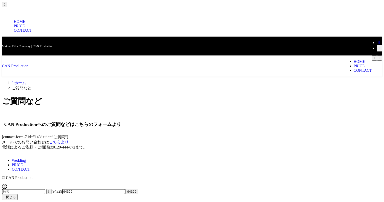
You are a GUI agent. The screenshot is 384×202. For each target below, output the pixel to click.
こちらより (59, 142)
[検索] (379, 48)
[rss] (379, 43)
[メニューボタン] (379, 58)
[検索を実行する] (48, 191)
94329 (57, 191)
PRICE (17, 165)
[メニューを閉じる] (4, 4)
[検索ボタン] (374, 58)
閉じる (10, 197)
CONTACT (23, 30)
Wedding (19, 160)
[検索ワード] (23, 191)
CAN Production (15, 66)
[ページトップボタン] (4, 186)
